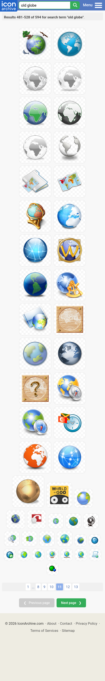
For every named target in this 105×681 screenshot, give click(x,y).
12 (68, 587)
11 (60, 587)
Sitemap (68, 630)
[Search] (75, 5)
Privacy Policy (86, 623)
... (33, 587)
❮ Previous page (37, 603)
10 (51, 587)
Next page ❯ (71, 603)
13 (76, 587)
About (52, 623)
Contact (66, 623)
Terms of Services (44, 630)
